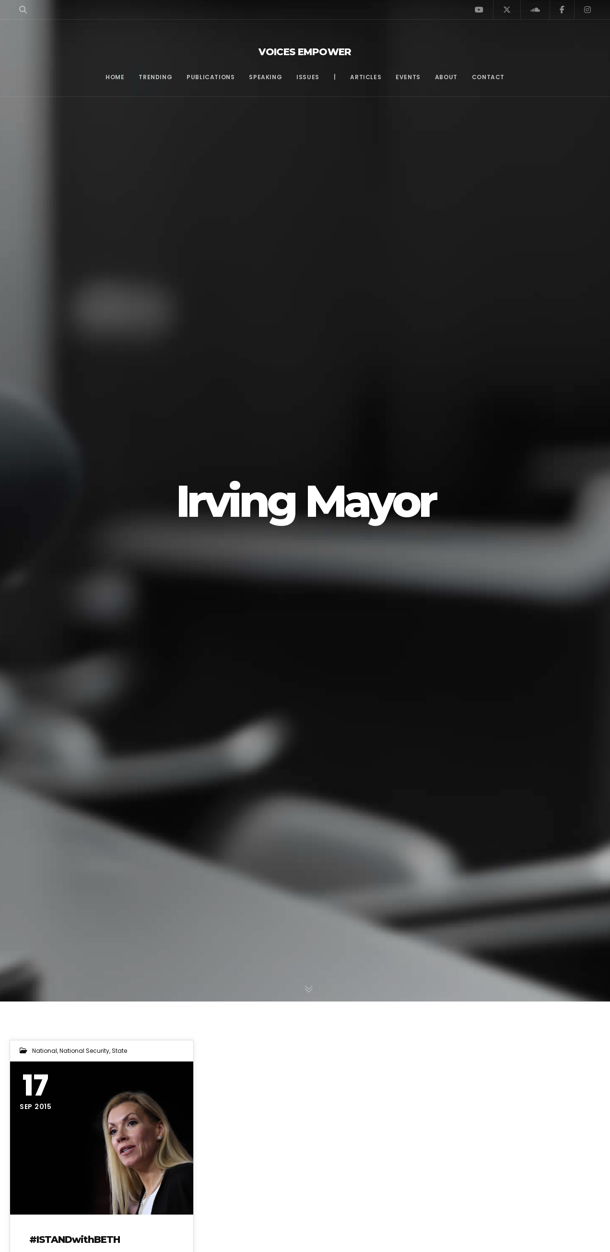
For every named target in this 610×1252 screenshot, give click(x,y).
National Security (84, 1051)
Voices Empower (305, 52)
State (119, 1051)
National (44, 1051)
